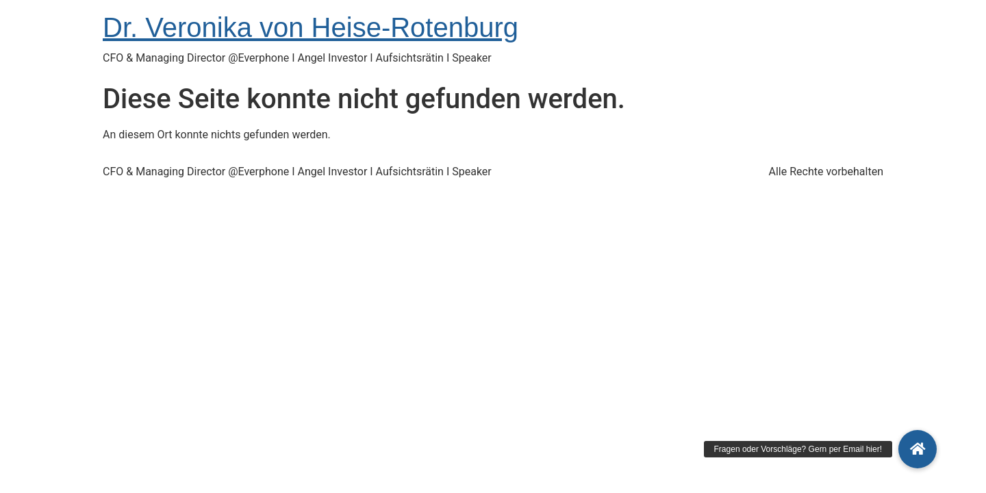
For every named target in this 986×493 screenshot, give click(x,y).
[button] (917, 449)
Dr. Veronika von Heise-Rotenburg (310, 27)
